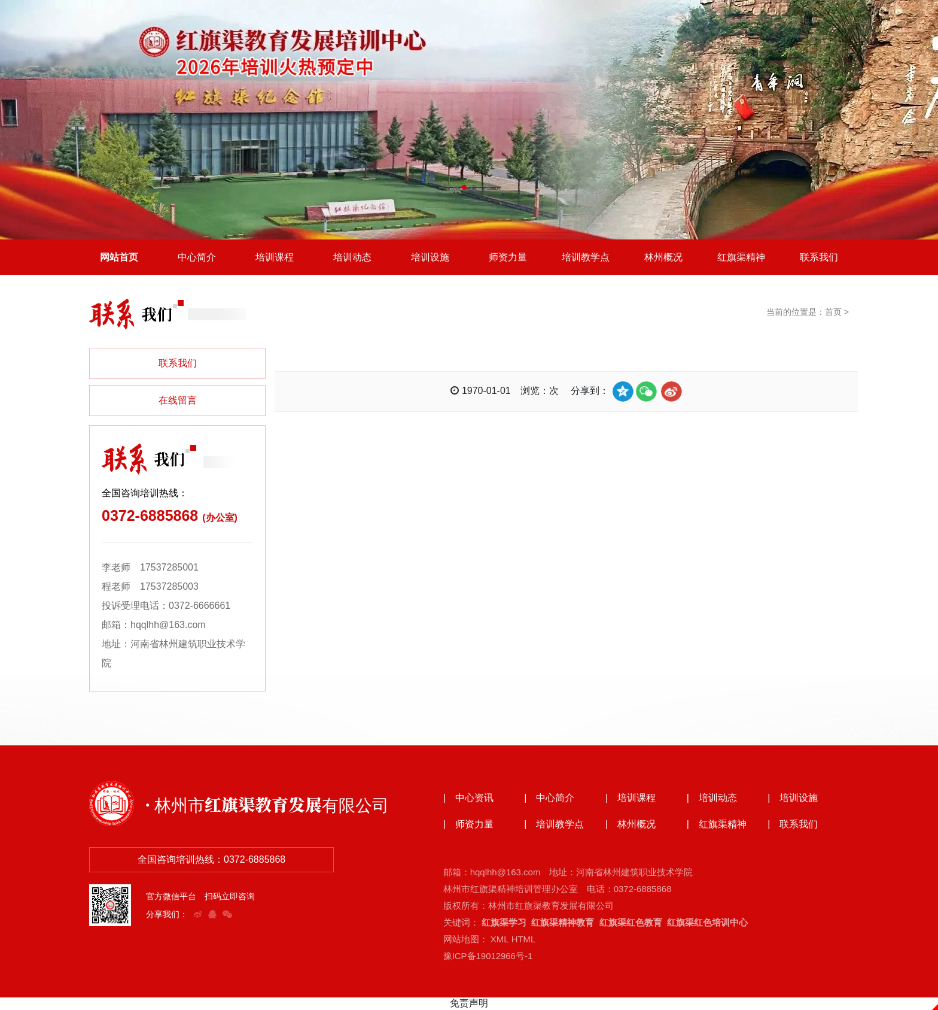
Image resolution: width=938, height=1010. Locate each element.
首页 (833, 312)
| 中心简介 (549, 798)
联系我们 (819, 257)
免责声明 (469, 1004)
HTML (523, 940)
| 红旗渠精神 (717, 825)
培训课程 (274, 257)
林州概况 (663, 257)
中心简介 (197, 257)
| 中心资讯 (468, 798)
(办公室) (219, 518)
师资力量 (508, 257)
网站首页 (119, 257)
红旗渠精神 (741, 257)
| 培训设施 (793, 798)
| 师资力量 (468, 825)
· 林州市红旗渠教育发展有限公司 (267, 805)
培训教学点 (586, 257)
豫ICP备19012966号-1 (488, 956)
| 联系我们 (793, 825)
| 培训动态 (712, 798)
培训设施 (430, 257)
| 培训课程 (630, 798)
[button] (464, 187)
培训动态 (352, 257)
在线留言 (178, 401)
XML (499, 940)
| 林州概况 (630, 825)
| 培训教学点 (554, 825)
